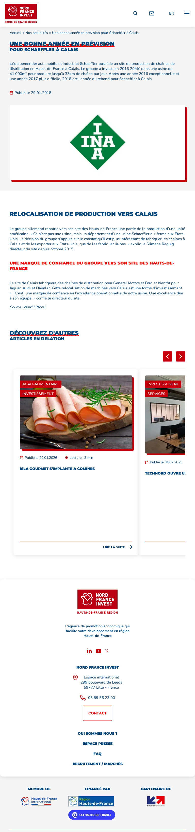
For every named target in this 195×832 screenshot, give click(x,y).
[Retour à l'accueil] (21, 13)
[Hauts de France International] (39, 801)
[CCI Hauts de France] (91, 815)
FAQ (97, 753)
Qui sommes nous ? (97, 733)
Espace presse (97, 743)
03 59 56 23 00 (101, 697)
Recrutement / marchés (98, 764)
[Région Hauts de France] (91, 801)
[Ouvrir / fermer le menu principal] (187, 13)
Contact (97, 713)
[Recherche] (135, 13)
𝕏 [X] (106, 650)
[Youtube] (98, 651)
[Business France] (156, 801)
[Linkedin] (89, 651)
